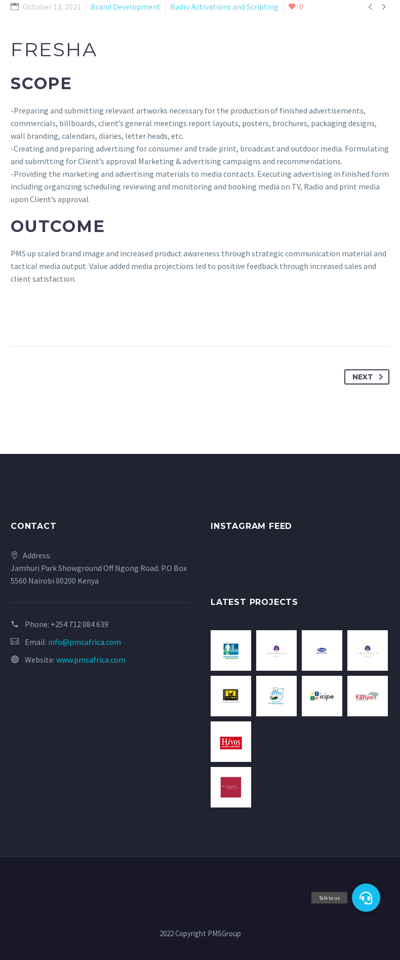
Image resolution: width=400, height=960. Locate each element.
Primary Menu (380, 17)
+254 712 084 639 (79, 624)
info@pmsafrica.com (84, 642)
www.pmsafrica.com (91, 660)
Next (369, 376)
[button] (366, 898)
